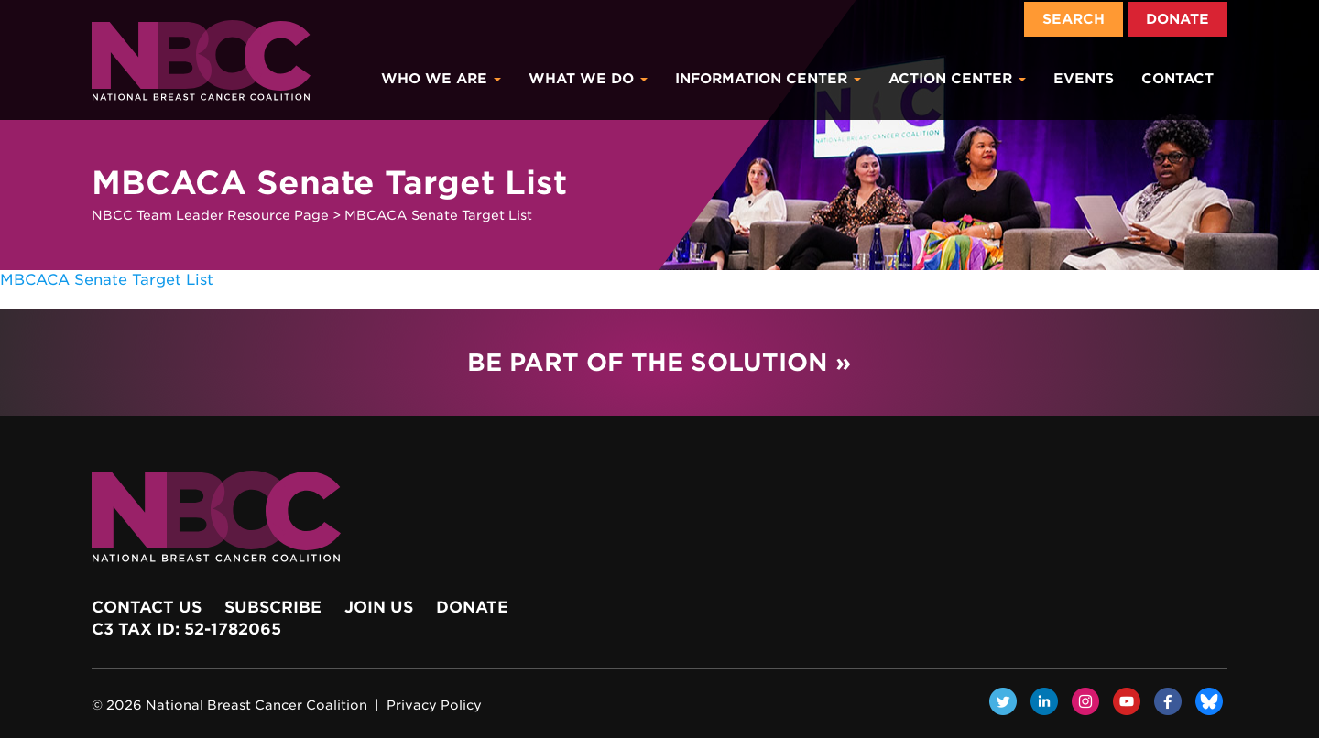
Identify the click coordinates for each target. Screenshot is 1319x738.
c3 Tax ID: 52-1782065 (186, 629)
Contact (1177, 79)
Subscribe (273, 607)
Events (1083, 79)
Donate (1177, 19)
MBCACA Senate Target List (106, 279)
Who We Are (441, 79)
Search (1073, 19)
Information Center (768, 79)
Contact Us (147, 607)
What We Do (588, 79)
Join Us (378, 607)
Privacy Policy (434, 705)
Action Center (957, 79)
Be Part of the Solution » (659, 362)
